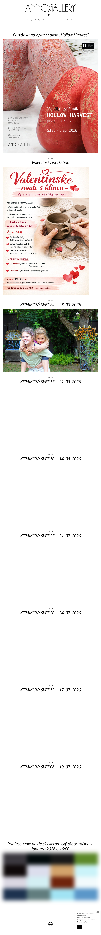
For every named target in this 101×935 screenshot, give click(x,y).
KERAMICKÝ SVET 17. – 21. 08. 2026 (50, 381)
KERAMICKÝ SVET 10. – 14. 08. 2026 (50, 459)
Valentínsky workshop (50, 162)
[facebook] (53, 15)
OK (79, 929)
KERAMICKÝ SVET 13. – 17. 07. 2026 (50, 690)
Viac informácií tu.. (82, 924)
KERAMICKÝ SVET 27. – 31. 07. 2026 (50, 536)
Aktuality (29, 20)
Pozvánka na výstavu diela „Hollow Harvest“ (50, 35)
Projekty (37, 20)
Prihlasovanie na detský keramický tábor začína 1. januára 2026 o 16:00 (50, 846)
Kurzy (44, 20)
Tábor (51, 20)
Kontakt (66, 20)
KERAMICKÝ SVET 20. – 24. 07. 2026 (50, 613)
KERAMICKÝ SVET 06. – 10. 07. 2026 (50, 767)
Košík (73, 20)
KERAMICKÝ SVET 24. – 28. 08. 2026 (50, 304)
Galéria (58, 20)
